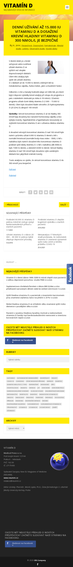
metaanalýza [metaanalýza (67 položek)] (12, 394)
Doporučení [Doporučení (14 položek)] (33, 384)
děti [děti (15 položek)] (52, 384)
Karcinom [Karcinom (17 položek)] (46, 388)
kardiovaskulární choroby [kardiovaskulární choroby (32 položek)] (18, 391)
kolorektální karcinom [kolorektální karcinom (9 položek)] (55, 391)
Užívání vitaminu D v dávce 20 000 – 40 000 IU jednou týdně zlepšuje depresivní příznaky (20, 237)
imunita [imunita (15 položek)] (24, 388)
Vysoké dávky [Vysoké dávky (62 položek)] (45, 407)
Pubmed (12, 175)
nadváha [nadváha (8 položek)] (33, 394)
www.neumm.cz (11, 478)
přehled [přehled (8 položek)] (10, 401)
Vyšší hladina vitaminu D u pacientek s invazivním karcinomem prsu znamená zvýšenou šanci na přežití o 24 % (35, 296)
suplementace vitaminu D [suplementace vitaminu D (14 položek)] (51, 404)
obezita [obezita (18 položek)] (10, 397)
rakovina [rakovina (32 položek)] (19, 401)
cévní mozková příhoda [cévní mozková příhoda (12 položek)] (35, 381)
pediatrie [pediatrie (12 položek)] (29, 397)
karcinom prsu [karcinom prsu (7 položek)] (58, 388)
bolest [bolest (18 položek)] (54, 378)
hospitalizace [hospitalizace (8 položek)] (12, 388)
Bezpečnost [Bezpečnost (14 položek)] (44, 378)
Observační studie (37, 48)
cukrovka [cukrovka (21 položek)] (20, 381)
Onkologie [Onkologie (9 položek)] (20, 397)
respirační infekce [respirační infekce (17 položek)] (33, 401)
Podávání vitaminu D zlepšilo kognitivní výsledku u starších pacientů (51, 221)
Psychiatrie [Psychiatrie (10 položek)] (59, 397)
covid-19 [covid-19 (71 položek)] (10, 381)
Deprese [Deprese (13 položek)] (50, 381)
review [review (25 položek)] (45, 401)
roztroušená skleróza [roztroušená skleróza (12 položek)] (16, 404)
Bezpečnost (27, 45)
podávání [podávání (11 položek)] (39, 397)
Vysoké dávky (51, 48)
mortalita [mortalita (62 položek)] (24, 394)
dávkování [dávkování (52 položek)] (45, 384)
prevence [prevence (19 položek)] (49, 397)
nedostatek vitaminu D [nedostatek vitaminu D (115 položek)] (48, 394)
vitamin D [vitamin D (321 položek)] (23, 407)
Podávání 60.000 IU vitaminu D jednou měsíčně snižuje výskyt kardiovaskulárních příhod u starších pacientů (20, 223)
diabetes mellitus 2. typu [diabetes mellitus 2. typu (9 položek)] (17, 384)
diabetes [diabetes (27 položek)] (59, 381)
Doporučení (38, 45)
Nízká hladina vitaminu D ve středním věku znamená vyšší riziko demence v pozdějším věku (36, 305)
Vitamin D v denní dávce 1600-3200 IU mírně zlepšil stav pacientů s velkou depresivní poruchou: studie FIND (36, 278)
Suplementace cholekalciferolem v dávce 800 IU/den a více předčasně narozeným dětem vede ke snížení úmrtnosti (32, 287)
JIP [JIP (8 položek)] (38, 388)
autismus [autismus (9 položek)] (11, 378)
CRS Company (40, 560)
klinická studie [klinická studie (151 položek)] (37, 391)
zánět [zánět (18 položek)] (54, 407)
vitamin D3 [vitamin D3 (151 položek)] (33, 407)
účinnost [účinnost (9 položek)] (11, 410)
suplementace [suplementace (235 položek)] (33, 404)
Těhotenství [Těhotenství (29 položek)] (12, 407)
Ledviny (25, 48)
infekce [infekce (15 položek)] (32, 388)
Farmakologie (50, 45)
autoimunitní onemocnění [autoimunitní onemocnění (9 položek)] (27, 378)
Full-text (12, 169)
